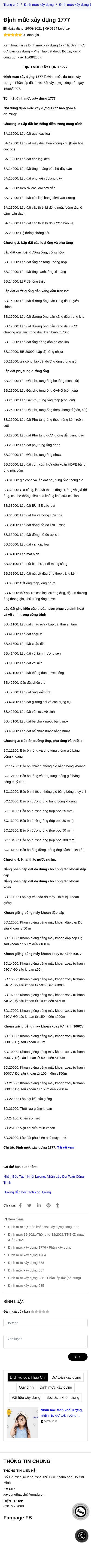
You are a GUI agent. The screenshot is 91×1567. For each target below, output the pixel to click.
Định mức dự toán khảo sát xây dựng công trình (43, 1227)
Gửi (78, 1357)
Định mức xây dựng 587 (26, 1270)
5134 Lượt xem (59, 28)
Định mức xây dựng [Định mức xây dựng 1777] (39, 4)
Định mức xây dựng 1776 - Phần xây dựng (40, 1247)
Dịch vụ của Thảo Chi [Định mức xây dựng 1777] (28, 1377)
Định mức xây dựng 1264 (27, 1255)
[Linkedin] (39, 1205)
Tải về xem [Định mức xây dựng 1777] (65, 1147)
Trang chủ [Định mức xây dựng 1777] (10, 4)
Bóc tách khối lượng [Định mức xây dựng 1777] (62, 1397)
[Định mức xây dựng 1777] (20, 1205)
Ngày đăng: (13, 28)
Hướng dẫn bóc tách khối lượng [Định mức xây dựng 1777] (27, 1192)
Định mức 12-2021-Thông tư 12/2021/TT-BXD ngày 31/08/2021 (46, 1237)
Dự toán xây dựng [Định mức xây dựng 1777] (66, 1377)
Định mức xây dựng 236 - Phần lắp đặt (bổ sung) (44, 1278)
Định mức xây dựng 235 (26, 1285)
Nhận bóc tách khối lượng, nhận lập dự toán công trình (62, 1413)
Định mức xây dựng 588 (26, 1263)
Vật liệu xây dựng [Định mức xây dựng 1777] (26, 1397)
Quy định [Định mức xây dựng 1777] (26, 1387)
